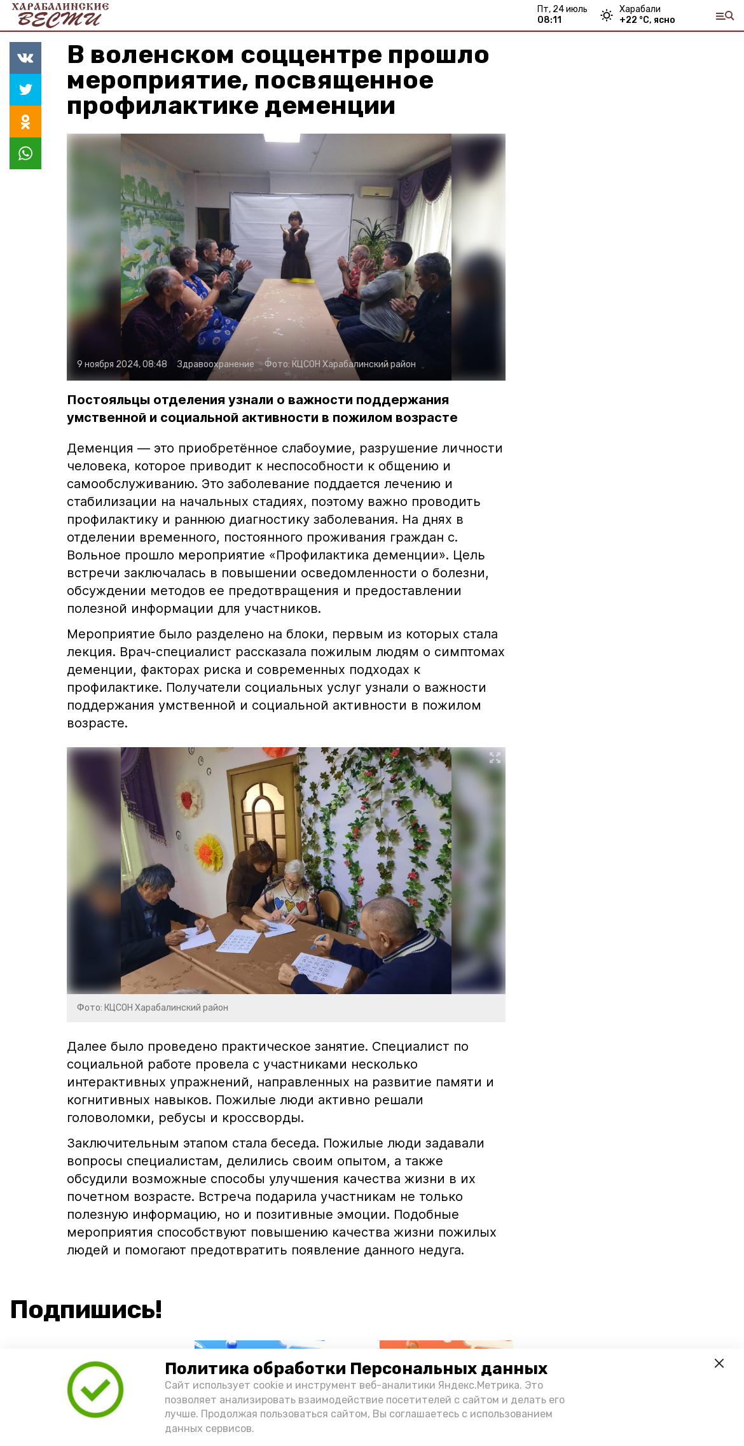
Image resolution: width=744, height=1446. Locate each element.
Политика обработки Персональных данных (356, 1369)
